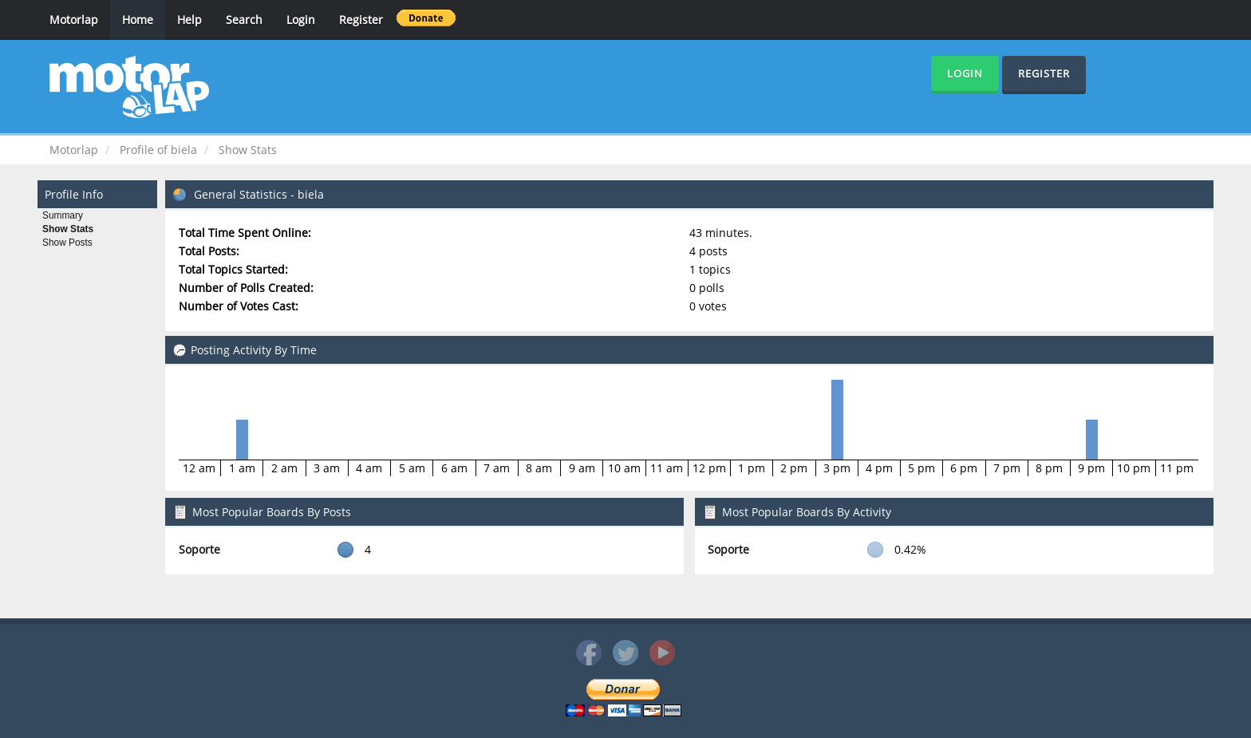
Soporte (199, 549)
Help (189, 19)
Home (137, 19)
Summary (62, 215)
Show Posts (67, 242)
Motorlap (73, 19)
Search (244, 19)
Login (300, 19)
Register (361, 19)
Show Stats (67, 229)
